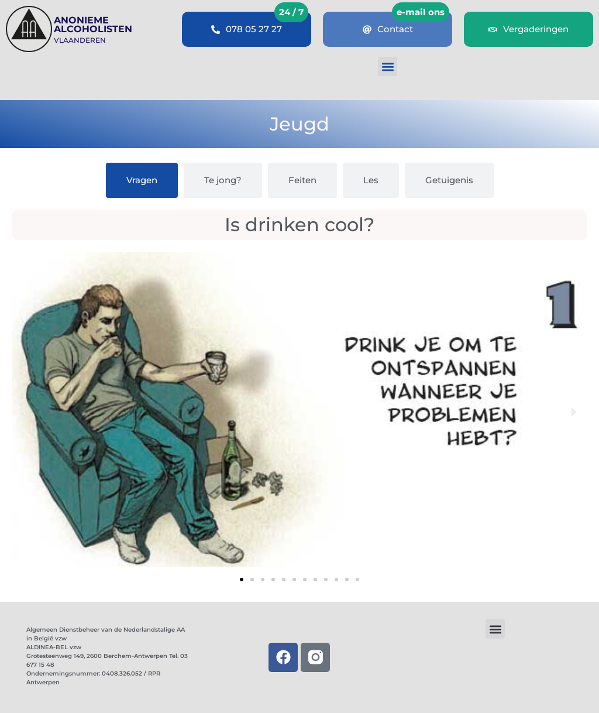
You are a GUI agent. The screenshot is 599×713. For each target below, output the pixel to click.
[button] (387, 66)
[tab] (142, 180)
